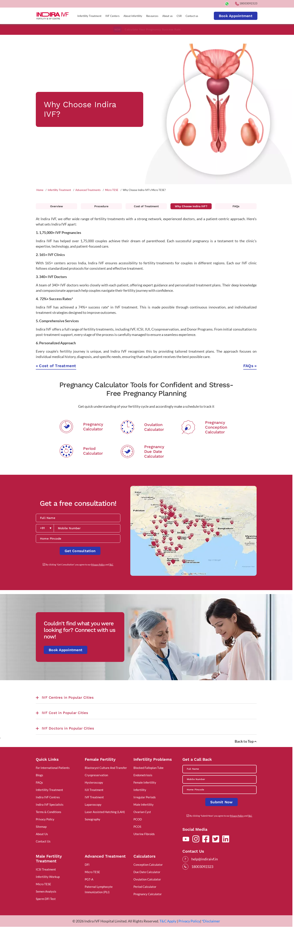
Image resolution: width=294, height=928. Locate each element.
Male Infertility (143, 804)
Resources (152, 16)
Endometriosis (142, 775)
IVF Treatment (94, 797)
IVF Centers (112, 16)
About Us (42, 834)
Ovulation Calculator (147, 879)
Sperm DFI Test (46, 899)
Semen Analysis (46, 891)
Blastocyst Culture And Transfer (106, 767)
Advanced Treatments (88, 190)
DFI (87, 864)
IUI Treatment (94, 790)
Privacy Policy (98, 564)
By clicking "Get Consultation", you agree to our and (79, 564)
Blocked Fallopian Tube (148, 767)
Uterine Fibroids (144, 834)
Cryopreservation (96, 775)
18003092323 (246, 3)
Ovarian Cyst (142, 812)
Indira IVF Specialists (49, 804)
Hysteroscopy (94, 782)
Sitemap (41, 826)
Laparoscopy (93, 804)
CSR (179, 16)
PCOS (137, 826)
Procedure (101, 206)
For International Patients (53, 767)
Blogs (39, 775)
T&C (111, 564)
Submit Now (221, 802)
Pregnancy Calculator (147, 894)
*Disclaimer (211, 921)
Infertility (139, 790)
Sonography (92, 819)
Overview (56, 206)
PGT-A (89, 879)
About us (167, 16)
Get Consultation (80, 551)
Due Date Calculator (146, 872)
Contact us (192, 16)
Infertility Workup (48, 876)
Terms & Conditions (48, 812)
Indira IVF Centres (48, 797)
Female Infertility (144, 782)
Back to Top (246, 741)
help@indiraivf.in (204, 859)
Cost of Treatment (146, 206)
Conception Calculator (148, 864)
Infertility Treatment (89, 16)
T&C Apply (168, 921)
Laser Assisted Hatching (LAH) (105, 812)
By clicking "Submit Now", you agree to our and (221, 815)
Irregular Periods (144, 797)
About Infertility (133, 16)
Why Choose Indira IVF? (191, 206)
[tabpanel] (146, 109)
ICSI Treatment (46, 869)
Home (39, 190)
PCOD (137, 819)
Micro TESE (111, 190)
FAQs (236, 206)
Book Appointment (235, 16)
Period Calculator (144, 886)
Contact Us (43, 841)
